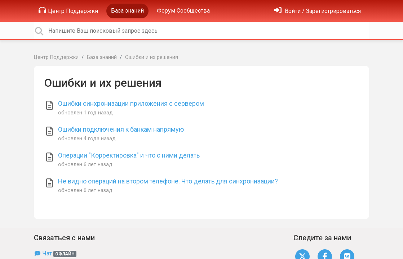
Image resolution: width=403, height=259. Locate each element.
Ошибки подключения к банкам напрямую (121, 129)
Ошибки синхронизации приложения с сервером (131, 103)
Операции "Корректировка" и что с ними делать (129, 155)
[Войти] (317, 11)
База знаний (127, 10)
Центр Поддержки (68, 10)
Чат (55, 253)
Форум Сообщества (183, 10)
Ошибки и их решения (151, 57)
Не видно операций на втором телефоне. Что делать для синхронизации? (168, 181)
